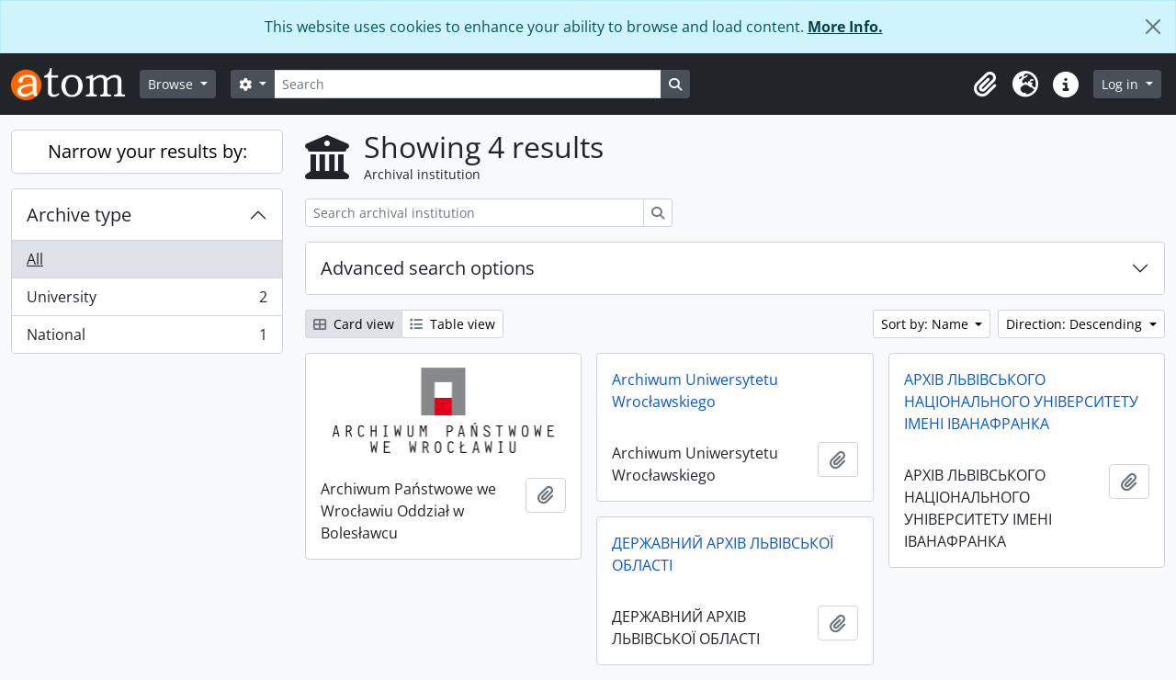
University (146, 301)
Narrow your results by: (147, 151)
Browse (172, 84)
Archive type (79, 214)
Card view (353, 324)
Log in (1122, 84)
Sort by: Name (926, 324)
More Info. (845, 27)
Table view (452, 324)
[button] (985, 84)
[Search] (468, 84)
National (146, 338)
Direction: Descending (1076, 324)
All (35, 259)
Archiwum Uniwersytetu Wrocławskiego (695, 390)
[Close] (1153, 26)
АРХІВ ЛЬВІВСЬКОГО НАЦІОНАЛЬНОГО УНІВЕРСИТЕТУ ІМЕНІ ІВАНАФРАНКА (1021, 401)
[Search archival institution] (474, 212)
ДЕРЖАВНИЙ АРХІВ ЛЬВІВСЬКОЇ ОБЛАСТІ (722, 554)
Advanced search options (428, 267)
